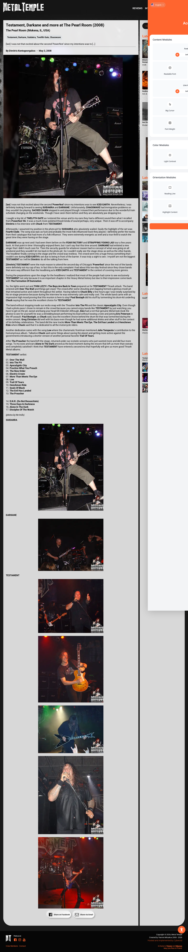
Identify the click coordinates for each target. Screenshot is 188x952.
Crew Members (12, 946)
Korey (169, 946)
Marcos (179, 946)
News (177, 8)
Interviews (152, 8)
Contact (22, 946)
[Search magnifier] (178, 26)
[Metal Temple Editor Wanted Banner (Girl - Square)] (162, 169)
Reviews (137, 8)
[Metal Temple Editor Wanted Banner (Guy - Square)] (162, 285)
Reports (166, 8)
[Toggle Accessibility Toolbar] (182, 930)
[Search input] (160, 26)
